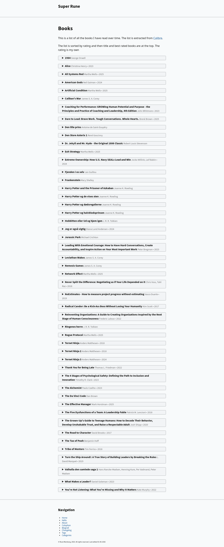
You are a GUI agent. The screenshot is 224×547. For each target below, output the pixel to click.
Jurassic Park (81, 237)
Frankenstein (79, 180)
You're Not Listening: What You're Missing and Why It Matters (110, 490)
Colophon (66, 525)
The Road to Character (88, 433)
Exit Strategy (82, 152)
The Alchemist (83, 388)
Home (64, 517)
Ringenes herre (81, 327)
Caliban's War (82, 98)
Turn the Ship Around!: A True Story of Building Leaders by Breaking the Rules (110, 459)
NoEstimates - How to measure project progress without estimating (110, 296)
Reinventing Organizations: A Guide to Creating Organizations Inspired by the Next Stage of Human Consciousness (112, 317)
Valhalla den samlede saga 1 (109, 471)
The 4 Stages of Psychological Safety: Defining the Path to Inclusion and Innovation (105, 378)
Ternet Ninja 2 (85, 351)
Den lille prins (86, 127)
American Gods (83, 82)
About (64, 522)
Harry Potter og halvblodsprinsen (94, 213)
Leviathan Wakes (84, 258)
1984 (75, 58)
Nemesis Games (83, 266)
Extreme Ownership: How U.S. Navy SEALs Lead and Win (109, 162)
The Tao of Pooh (82, 441)
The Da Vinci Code (81, 396)
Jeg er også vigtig (89, 229)
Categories (66, 535)
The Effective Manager (89, 404)
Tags (64, 532)
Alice (79, 66)
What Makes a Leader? (89, 481)
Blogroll (65, 527)
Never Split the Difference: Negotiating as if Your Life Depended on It (111, 284)
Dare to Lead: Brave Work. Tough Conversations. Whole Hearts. (112, 119)
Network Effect (84, 274)
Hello (64, 520)
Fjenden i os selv (80, 172)
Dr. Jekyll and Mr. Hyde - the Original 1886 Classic (106, 143)
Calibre (157, 38)
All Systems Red (84, 74)
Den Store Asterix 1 (84, 135)
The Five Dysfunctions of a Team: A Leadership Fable (108, 412)
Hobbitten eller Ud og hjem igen (91, 221)
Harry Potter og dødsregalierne (93, 204)
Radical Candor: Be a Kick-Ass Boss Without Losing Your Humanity (112, 306)
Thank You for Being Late (93, 367)
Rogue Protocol (84, 335)
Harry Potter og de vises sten (91, 196)
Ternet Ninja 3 (85, 359)
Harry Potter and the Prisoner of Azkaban (99, 188)
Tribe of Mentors (83, 449)
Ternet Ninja (85, 343)
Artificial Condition (86, 90)
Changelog (66, 530)
